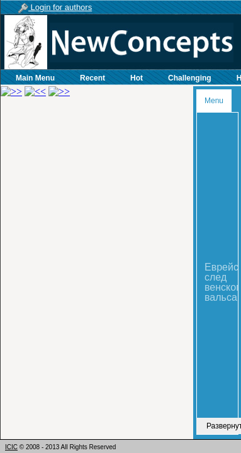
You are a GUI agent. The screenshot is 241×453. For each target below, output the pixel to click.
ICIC (11, 447)
